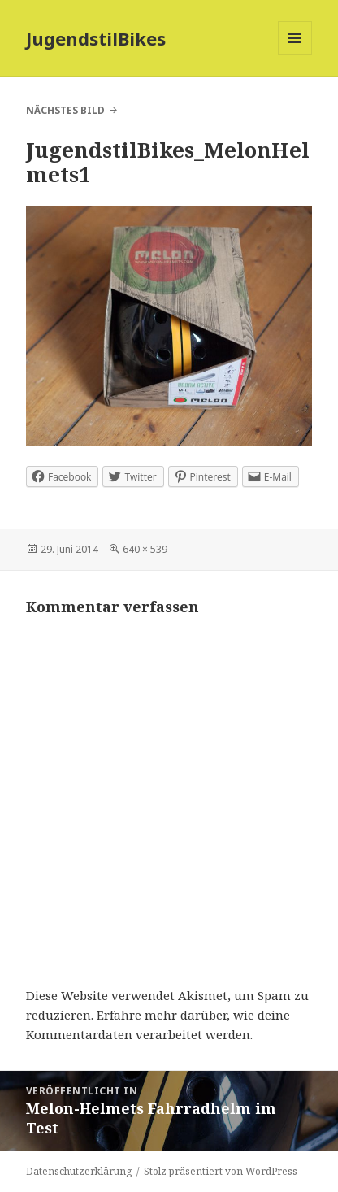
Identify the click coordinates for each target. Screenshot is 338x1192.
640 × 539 (145, 549)
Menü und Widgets (295, 54)
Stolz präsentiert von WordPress (220, 1171)
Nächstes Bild (65, 110)
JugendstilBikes (96, 38)
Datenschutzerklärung (79, 1171)
